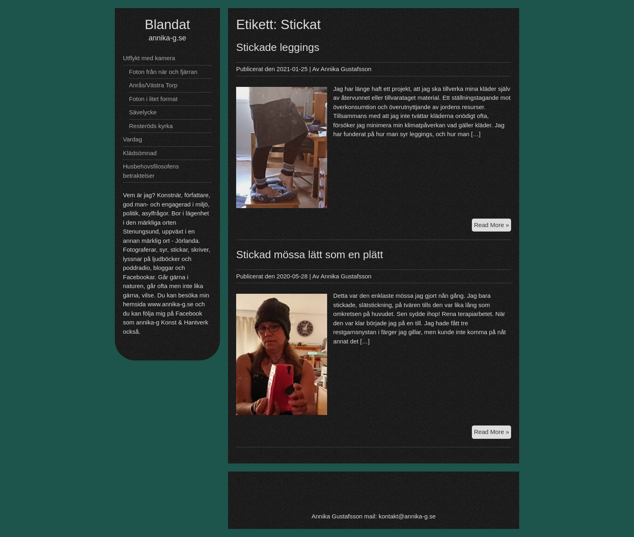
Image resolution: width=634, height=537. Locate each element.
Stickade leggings (277, 47)
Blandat (167, 24)
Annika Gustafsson (346, 68)
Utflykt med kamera (149, 58)
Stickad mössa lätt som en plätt (309, 254)
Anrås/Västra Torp (153, 85)
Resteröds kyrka (151, 125)
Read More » (492, 226)
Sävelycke (142, 112)
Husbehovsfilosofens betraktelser (151, 171)
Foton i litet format (153, 98)
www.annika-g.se (170, 304)
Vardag (132, 139)
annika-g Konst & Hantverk (172, 322)
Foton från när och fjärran (163, 71)
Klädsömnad (139, 153)
